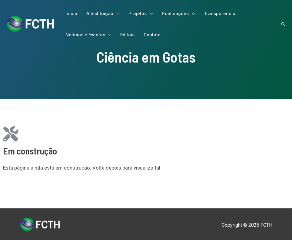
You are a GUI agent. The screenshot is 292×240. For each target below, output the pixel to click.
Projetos (137, 13)
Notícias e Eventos (85, 34)
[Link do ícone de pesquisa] (283, 24)
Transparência (219, 13)
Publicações (175, 13)
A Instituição (99, 13)
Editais (127, 34)
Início (71, 13)
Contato (152, 34)
